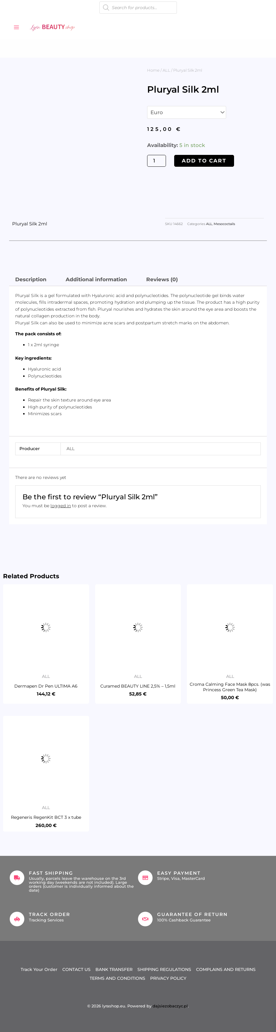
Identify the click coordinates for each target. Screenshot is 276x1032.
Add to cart (204, 161)
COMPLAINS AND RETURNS (226, 969)
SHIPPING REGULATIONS (164, 969)
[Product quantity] (156, 161)
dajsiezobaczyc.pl (170, 1005)
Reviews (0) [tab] (162, 279)
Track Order (49, 914)
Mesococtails (224, 224)
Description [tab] (31, 279)
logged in (60, 505)
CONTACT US (76, 969)
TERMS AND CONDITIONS (117, 978)
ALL (166, 70)
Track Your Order (39, 969)
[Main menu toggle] (16, 27)
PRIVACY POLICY (168, 978)
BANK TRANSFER (114, 969)
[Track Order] (17, 919)
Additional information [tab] (96, 279)
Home (153, 70)
